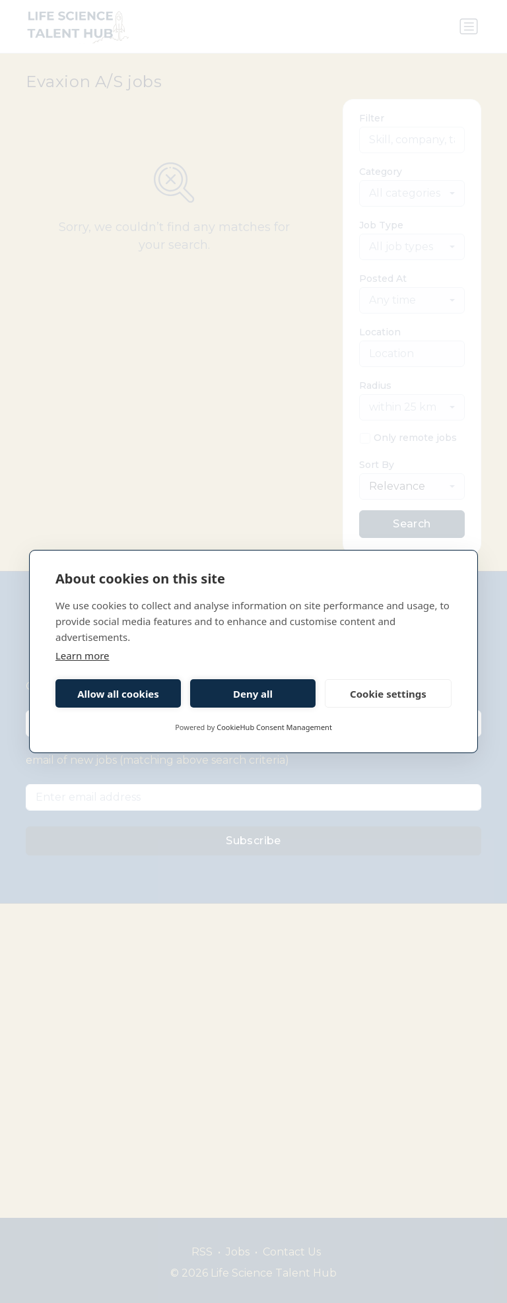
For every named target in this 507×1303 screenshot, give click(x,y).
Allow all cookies (118, 693)
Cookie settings (388, 693)
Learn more (82, 655)
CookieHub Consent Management (274, 727)
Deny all (253, 693)
